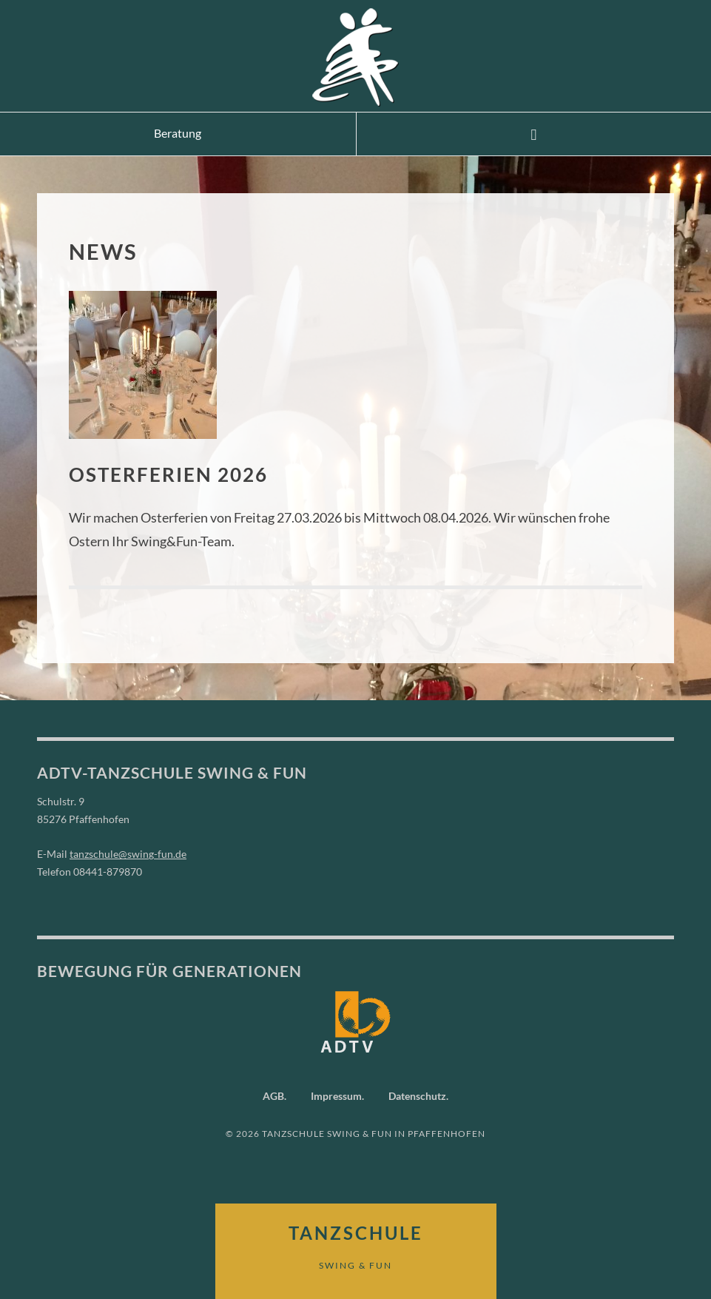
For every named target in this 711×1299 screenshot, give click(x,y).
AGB (273, 1095)
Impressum (336, 1095)
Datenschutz (417, 1095)
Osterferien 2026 (179, 473)
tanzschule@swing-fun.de (128, 853)
